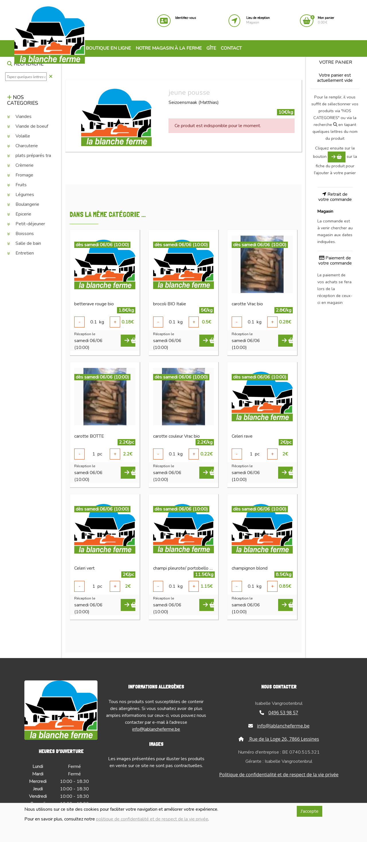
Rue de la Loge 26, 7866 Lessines (279, 739)
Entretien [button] (20, 253)
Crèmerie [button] (20, 165)
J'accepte (309, 811)
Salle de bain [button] (24, 243)
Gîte (211, 48)
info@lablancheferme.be (156, 729)
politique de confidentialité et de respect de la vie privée (152, 819)
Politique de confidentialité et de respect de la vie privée (278, 774)
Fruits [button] (17, 185)
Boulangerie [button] (23, 204)
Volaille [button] (18, 136)
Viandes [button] (19, 116)
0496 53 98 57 (278, 712)
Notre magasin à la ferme (169, 48)
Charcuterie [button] (22, 146)
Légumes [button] (20, 194)
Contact (231, 48)
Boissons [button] (20, 233)
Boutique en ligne (105, 48)
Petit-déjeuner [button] (26, 224)
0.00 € (326, 20)
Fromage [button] (20, 175)
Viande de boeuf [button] (27, 126)
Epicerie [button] (19, 214)
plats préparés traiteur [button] (33, 155)
